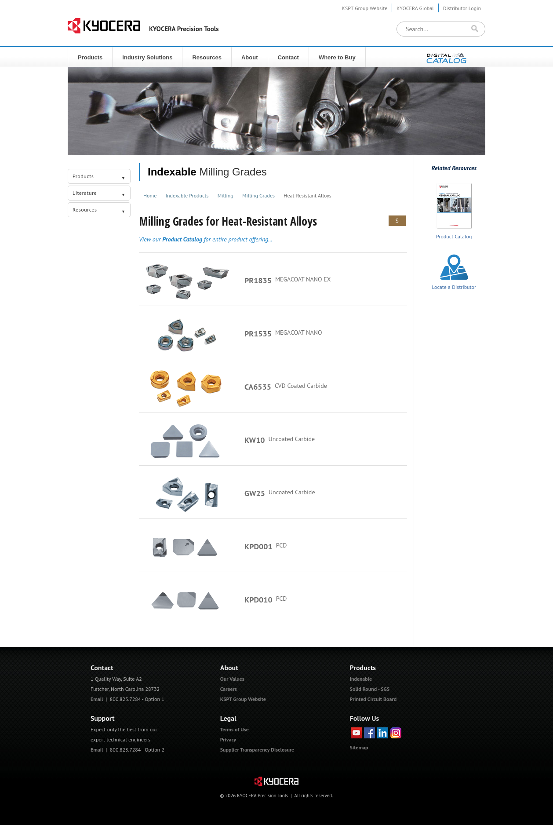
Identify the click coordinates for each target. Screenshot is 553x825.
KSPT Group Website (365, 8)
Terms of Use (234, 729)
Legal (228, 718)
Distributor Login (462, 8)
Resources (206, 57)
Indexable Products (187, 195)
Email (97, 699)
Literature (99, 194)
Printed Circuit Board (373, 699)
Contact (288, 57)
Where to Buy (337, 57)
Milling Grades (258, 195)
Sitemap (359, 747)
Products (90, 57)
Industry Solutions (147, 57)
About (249, 57)
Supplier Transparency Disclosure (257, 749)
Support (103, 718)
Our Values (232, 678)
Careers (228, 689)
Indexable (172, 172)
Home (149, 195)
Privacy (228, 739)
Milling (225, 195)
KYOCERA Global (415, 8)
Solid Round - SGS (370, 689)
